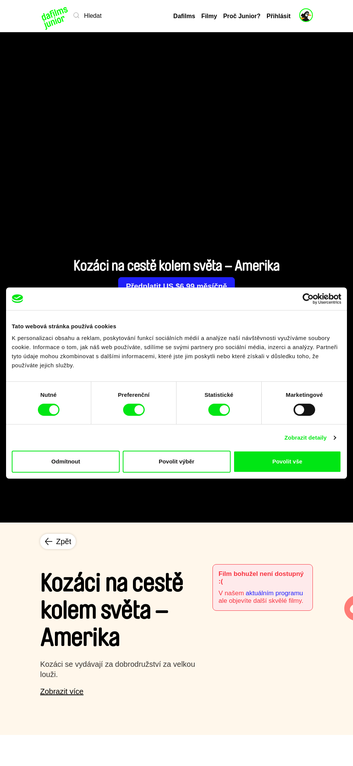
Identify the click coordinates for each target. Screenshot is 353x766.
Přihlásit (279, 16)
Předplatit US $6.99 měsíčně (176, 286)
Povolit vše (287, 461)
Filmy (209, 16)
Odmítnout (66, 461)
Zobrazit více (61, 691)
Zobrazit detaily (305, 437)
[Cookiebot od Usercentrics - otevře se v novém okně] (308, 298)
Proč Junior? (242, 16)
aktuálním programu (274, 593)
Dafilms (184, 16)
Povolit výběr (176, 461)
